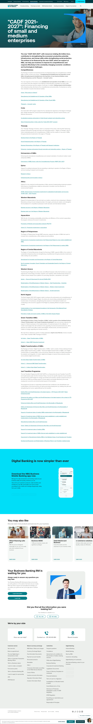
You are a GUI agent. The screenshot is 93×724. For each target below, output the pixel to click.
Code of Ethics (31, 672)
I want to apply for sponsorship (16, 674)
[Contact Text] (46, 634)
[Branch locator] (72, 634)
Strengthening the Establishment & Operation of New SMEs (36, 96)
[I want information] (17, 593)
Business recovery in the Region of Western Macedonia (35, 207)
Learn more (12, 559)
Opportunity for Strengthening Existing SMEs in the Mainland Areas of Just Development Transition (46, 437)
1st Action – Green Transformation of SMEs (32, 338)
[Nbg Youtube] (80, 711)
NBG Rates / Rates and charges (35, 648)
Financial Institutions (52, 676)
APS (9, 677)
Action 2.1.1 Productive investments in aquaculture (34, 227)
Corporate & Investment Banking (46, 1)
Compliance (50, 651)
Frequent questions (51, 648)
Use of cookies (51, 711)
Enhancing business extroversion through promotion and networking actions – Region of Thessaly (46, 149)
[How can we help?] (20, 634)
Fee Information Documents (34, 654)
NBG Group (66, 1)
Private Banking (25, 1)
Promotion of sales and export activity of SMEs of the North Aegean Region (40, 313)
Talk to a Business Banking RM (15, 671)
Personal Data (44, 711)
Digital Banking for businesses (73, 659)
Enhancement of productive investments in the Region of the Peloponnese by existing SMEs (45, 245)
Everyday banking (24, 6)
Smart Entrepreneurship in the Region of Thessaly (33, 141)
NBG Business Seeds (47, 6)
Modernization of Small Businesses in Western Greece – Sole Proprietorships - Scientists (43, 283)
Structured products (32, 659)
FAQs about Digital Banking (54, 660)
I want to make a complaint (15, 665)
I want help (17, 598)
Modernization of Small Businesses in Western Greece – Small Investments (40, 290)
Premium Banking (17, 1)
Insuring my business (59, 6)
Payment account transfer (34, 656)
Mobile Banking (70, 651)
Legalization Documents (53, 668)
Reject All (71, 721)
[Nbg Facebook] (73, 711)
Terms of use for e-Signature (54, 678)
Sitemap (57, 711)
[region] (46, 721)
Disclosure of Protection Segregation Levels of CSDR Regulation (54, 690)
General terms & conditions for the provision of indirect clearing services (55, 655)
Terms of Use (37, 711)
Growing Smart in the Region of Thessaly (31, 137)
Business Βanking (51, 663)
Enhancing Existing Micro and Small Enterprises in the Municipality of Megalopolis (42, 403)
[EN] (72, 1)
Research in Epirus (25, 173)
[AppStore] (16, 494)
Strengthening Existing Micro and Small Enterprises (34, 421)
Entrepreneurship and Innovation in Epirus (31, 177)
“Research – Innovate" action (28, 104)
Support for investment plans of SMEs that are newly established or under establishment (44, 433)
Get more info (11, 648)
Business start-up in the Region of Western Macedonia (35, 211)
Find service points (12, 668)
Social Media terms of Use (53, 686)
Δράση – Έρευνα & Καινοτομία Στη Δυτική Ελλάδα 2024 (36, 279)
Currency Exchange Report (34, 651)
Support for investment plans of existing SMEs (33, 429)
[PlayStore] (24, 494)
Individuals (10, 1)
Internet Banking (70, 648)
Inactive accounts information (34, 675)
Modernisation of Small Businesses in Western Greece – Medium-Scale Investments (42, 286)
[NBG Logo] (13, 6)
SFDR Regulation (51, 695)
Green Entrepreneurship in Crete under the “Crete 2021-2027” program (39, 121)
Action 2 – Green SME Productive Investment (32, 342)
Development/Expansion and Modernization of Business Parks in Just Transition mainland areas (45, 440)
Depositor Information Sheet (34, 678)
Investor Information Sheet (34, 680)
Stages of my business (71, 6)
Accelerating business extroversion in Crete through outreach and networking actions (43, 118)
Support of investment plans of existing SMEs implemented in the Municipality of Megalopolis (45, 412)
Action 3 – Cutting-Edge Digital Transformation (33, 367)
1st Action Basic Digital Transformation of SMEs (33, 359)
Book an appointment (13, 651)
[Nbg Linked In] (82, 711)
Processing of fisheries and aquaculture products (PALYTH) (36, 223)
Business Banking (34, 1)
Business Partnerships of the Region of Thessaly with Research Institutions (40, 145)
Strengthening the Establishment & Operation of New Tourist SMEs (38, 100)
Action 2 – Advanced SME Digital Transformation (33, 363)
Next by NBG (69, 654)
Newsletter (30, 662)
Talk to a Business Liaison (14, 663)
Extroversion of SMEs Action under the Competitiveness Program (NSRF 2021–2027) (42, 161)
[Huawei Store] (32, 494)
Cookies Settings (61, 721)
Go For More (59, 1)
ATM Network (11, 679)
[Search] (80, 6)
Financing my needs (35, 6)
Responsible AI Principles (53, 702)
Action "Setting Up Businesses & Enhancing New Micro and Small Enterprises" (41, 425)
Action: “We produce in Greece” (29, 92)
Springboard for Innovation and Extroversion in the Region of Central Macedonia (41, 259)
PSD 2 (28, 665)
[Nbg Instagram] (77, 711)
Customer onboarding (71, 656)
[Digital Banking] (80, 1)
